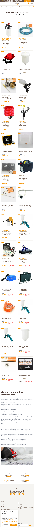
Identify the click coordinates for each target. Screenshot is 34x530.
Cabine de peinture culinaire (25, 151)
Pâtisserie (14, 6)
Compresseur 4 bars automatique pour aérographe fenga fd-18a (25, 177)
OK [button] (29, 525)
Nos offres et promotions (6, 504)
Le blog (2, 501)
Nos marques (3, 506)
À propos (2, 500)
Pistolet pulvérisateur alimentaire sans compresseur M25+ (8, 234)
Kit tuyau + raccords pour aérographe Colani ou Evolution (25, 42)
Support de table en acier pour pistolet (25, 319)
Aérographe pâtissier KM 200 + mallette (25, 290)
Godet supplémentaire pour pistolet (25, 347)
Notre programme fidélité (6, 509)
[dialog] (9, 519)
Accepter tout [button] (13, 524)
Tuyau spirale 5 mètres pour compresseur (8, 124)
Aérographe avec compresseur (8, 70)
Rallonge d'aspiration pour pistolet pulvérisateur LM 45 (25, 206)
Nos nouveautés (4, 508)
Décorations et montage (23, 6)
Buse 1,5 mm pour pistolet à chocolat (8, 376)
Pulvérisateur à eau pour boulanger (8, 319)
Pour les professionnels (5, 503)
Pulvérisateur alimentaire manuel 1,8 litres (8, 42)
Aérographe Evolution (8, 151)
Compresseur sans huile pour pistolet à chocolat (8, 261)
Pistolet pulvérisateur (25, 97)
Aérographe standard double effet (8, 178)
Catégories (7, 6)
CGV (18, 528)
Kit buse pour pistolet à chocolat (8, 98)
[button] (12, 15)
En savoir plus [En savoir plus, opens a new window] (11, 519)
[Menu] (1, 3)
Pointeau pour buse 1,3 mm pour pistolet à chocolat (8, 347)
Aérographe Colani (25, 261)
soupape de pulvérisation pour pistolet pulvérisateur (25, 376)
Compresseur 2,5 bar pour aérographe (8, 290)
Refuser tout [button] (5, 524)
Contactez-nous (27, 1)
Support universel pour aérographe (25, 124)
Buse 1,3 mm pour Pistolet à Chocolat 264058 (25, 234)
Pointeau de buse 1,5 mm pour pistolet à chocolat (8, 206)
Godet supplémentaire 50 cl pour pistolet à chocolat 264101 (25, 70)
